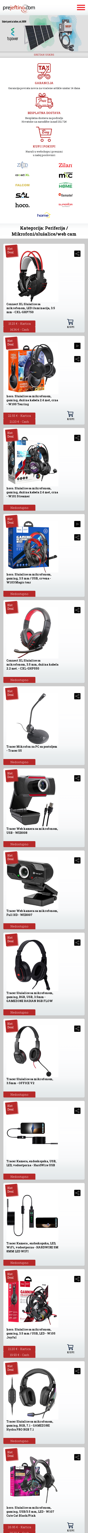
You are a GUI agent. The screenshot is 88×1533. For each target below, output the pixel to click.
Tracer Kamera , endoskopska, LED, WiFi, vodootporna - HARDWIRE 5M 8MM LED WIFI (32, 1247)
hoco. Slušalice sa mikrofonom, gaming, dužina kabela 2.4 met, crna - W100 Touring (32, 400)
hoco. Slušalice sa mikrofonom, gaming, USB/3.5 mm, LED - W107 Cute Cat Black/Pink (30, 1511)
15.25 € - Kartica (19, 323)
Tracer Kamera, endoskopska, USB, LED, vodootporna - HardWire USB (31, 1163)
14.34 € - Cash (19, 329)
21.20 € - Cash (19, 422)
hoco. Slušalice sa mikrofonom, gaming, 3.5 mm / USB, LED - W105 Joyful (30, 1333)
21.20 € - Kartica (19, 1349)
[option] (44, 33)
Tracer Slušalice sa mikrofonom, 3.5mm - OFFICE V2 (29, 1081)
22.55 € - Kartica (19, 416)
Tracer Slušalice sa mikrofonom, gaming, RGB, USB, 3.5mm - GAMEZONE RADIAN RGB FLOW (29, 997)
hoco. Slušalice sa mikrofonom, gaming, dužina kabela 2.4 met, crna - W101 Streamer (32, 492)
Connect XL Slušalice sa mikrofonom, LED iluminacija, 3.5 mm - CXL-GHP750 (30, 308)
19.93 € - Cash (19, 1355)
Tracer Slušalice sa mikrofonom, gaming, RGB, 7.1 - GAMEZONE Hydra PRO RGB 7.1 (29, 1425)
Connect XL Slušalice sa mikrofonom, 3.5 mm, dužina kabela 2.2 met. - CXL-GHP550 (32, 664)
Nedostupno (19, 508)
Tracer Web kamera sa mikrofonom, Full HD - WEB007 (32, 913)
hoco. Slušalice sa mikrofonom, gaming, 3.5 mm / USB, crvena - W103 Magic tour (28, 578)
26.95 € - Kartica (19, 1527)
